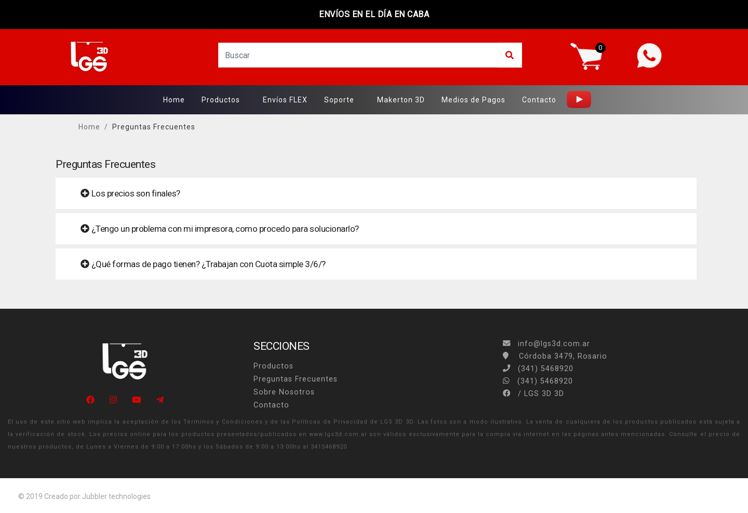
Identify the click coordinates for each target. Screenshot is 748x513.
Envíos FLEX (285, 100)
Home (174, 100)
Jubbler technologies (116, 496)
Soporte (339, 100)
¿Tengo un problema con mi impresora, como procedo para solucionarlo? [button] (220, 228)
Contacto (539, 100)
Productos (221, 100)
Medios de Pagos (473, 100)
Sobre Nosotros (284, 392)
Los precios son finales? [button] (130, 193)
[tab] (376, 193)
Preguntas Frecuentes (153, 127)
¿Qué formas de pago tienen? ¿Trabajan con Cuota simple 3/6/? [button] (203, 264)
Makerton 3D (401, 100)
